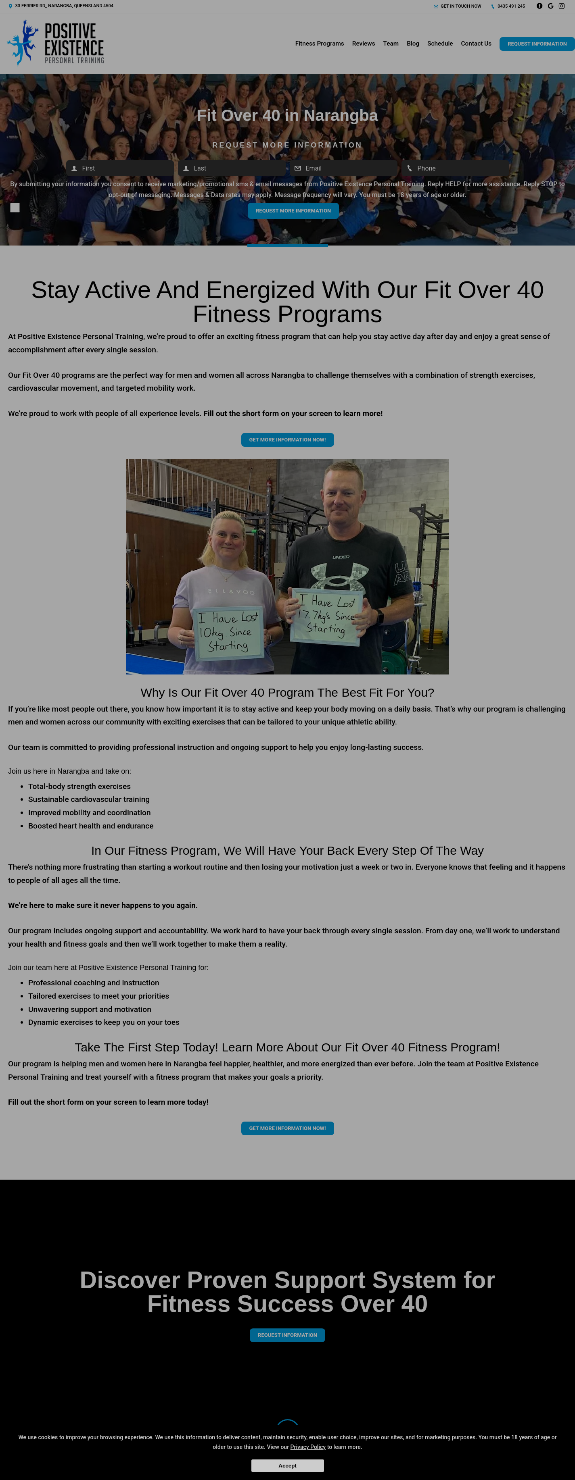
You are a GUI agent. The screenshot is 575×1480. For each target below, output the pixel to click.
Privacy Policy (308, 1447)
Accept (287, 1466)
